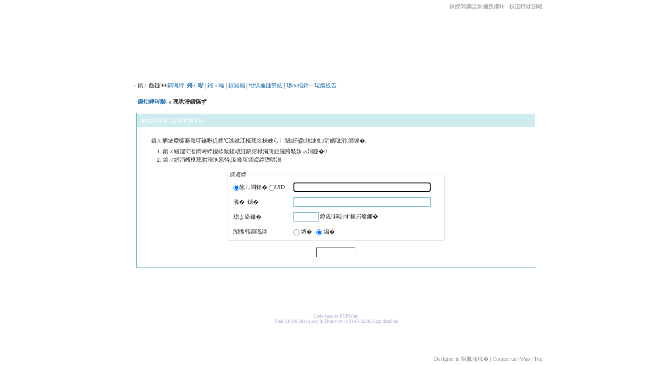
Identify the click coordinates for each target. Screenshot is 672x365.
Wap (525, 359)
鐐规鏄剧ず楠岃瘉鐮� (349, 216)
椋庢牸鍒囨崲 (526, 6)
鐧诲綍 (175, 85)
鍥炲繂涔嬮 (152, 101)
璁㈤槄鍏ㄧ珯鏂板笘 (311, 85)
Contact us (504, 359)
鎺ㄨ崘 (215, 85)
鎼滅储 (236, 85)
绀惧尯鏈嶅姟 (265, 85)
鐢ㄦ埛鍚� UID (259, 187)
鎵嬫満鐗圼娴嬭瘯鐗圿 (477, 6)
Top (538, 359)
